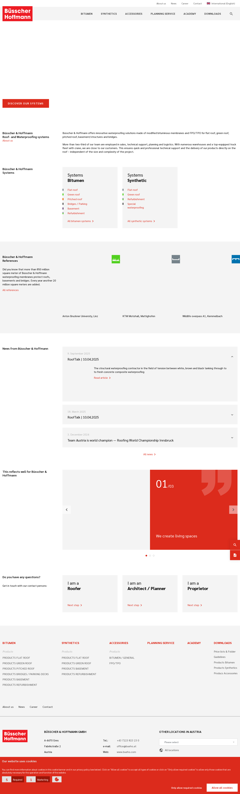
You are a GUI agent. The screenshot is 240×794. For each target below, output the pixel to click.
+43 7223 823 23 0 (128, 740)
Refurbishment (76, 213)
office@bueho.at (126, 746)
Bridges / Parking (77, 203)
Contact (197, 3)
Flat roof (73, 189)
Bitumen (86, 13)
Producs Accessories (226, 673)
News (173, 3)
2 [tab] (150, 555)
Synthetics (109, 13)
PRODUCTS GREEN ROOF (17, 663)
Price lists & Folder (225, 651)
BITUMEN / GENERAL (121, 657)
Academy (190, 13)
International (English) (221, 3)
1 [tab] (146, 555)
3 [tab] (154, 555)
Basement (73, 208)
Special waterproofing (136, 205)
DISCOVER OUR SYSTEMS (26, 103)
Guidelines (220, 657)
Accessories (133, 13)
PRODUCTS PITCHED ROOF (18, 668)
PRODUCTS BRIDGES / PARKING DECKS (25, 674)
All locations (169, 750)
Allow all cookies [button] (222, 787)
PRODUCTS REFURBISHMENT (19, 684)
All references (10, 290)
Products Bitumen (224, 662)
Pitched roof (75, 199)
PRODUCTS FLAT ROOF (16, 657)
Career (185, 3)
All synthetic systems (142, 221)
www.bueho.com (126, 752)
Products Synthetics (225, 667)
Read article (103, 378)
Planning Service (160, 643)
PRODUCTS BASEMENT (16, 679)
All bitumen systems (81, 221)
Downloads (212, 13)
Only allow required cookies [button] (186, 787)
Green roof (74, 194)
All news (150, 454)
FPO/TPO (115, 663)
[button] (13, 779)
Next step (75, 605)
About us (161, 3)
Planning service (163, 13)
